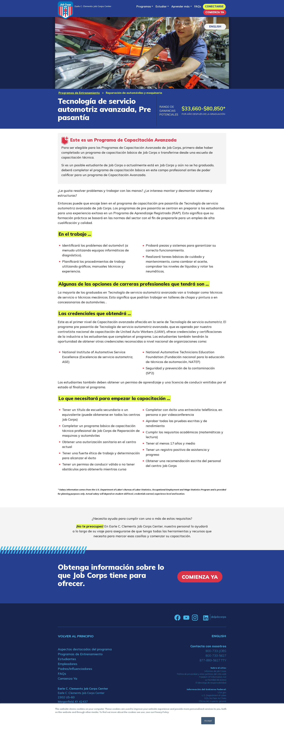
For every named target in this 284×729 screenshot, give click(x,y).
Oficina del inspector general (212, 701)
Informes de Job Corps (215, 671)
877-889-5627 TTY (213, 660)
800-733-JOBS (216, 651)
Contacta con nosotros (208, 646)
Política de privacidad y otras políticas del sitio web (201, 674)
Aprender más (180, 6)
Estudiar (161, 6)
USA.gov (222, 692)
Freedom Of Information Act (212, 676)
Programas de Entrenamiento (79, 93)
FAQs (197, 6)
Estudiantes (67, 659)
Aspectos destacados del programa (85, 649)
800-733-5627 (216, 655)
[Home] (65, 10)
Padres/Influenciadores (75, 669)
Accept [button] (208, 720)
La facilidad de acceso (215, 679)
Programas (143, 6)
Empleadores (67, 664)
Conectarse (214, 6)
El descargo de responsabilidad (211, 682)
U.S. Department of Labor (214, 695)
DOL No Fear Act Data (215, 698)
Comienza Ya (214, 12)
